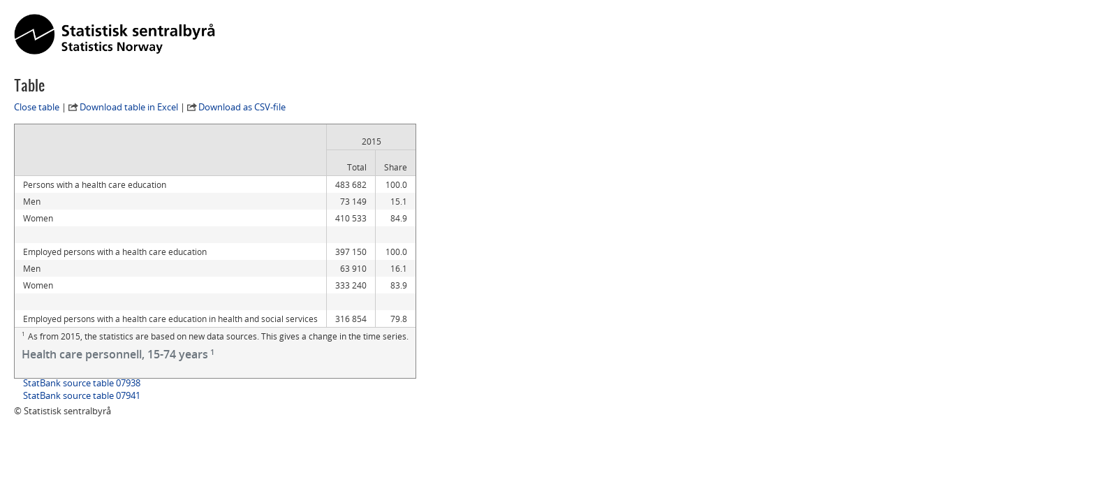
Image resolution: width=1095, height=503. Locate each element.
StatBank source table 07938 (81, 383)
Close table (36, 107)
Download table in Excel (129, 107)
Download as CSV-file (242, 107)
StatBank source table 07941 (81, 395)
